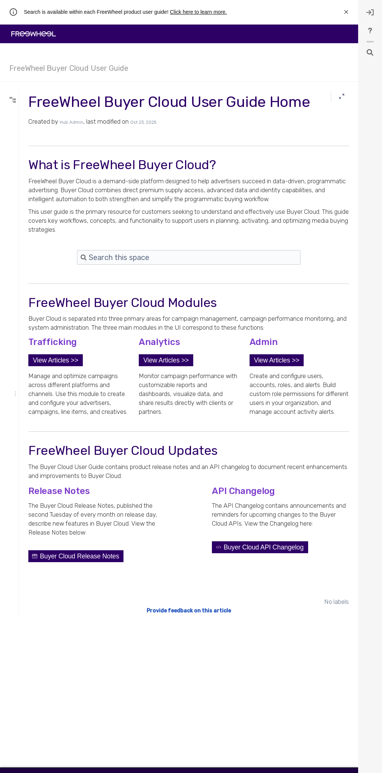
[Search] (54, 100)
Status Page (30, 215)
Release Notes (32, 205)
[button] (149, 406)
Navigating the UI (35, 156)
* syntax (33, 113)
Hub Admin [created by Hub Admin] (164, 140)
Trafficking (28, 166)
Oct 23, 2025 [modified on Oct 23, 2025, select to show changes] (236, 140)
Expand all (25, 146)
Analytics (27, 176)
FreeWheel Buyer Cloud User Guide (68, 68)
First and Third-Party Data (44, 234)
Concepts (28, 195)
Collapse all (53, 146)
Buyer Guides (32, 224)
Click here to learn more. (198, 12)
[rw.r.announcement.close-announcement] (346, 12)
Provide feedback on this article (235, 692)
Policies (26, 244)
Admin (24, 186)
